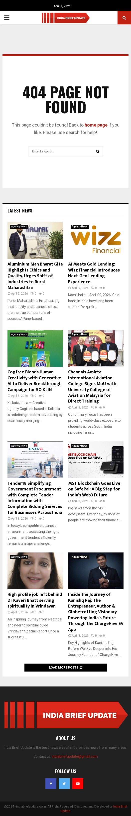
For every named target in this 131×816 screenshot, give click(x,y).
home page (96, 125)
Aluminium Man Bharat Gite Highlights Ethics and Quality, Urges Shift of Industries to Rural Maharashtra (35, 276)
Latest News (19, 210)
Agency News (19, 226)
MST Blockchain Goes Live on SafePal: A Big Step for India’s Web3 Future (94, 489)
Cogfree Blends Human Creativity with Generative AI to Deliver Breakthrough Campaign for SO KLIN (34, 380)
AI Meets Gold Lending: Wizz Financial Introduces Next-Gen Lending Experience (94, 273)
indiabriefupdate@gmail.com (75, 756)
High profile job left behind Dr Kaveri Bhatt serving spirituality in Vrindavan (34, 600)
